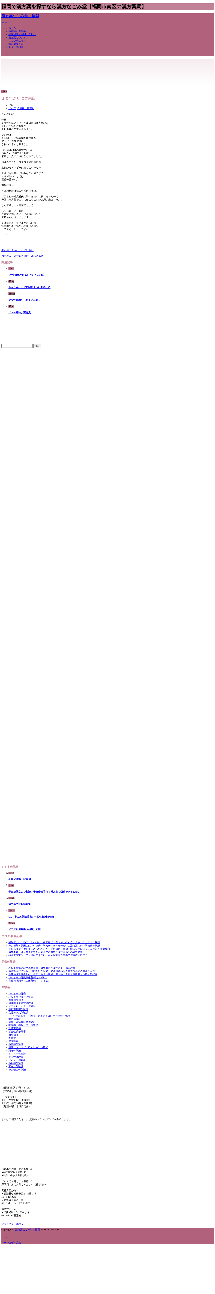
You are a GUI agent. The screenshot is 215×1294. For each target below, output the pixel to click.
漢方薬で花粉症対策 (19, 904)
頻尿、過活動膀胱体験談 (22, 1022)
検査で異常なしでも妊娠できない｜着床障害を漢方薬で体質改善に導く (48, 955)
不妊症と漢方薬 (17, 31)
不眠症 (12, 1038)
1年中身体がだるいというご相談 (26, 275)
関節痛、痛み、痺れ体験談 (23, 1025)
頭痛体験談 (14, 1050)
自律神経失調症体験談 (20, 1003)
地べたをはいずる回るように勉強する (29, 287)
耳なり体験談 (15, 1066)
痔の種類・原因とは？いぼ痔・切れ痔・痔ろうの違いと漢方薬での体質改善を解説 (54, 945)
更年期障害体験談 (18, 1009)
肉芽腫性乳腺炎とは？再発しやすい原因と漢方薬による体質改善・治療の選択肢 (52, 974)
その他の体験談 (17, 1069)
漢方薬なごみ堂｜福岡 (20, 16)
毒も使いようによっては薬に (17, 250)
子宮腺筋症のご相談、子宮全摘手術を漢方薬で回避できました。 (44, 891)
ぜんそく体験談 (17, 1060)
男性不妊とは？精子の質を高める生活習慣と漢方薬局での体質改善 (45, 952)
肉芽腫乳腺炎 (15, 1000)
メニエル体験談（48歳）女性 (24, 929)
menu (4, 22)
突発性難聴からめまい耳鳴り (24, 300)
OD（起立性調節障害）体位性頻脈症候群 (31, 916)
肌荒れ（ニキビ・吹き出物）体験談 (28, 1047)
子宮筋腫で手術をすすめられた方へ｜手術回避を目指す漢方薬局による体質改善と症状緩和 (59, 949)
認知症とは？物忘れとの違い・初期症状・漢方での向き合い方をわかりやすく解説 (54, 942)
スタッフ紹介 (15, 47)
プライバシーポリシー (13, 1224)
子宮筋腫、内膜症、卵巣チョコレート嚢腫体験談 (43, 1015)
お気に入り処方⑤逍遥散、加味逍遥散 (22, 256)
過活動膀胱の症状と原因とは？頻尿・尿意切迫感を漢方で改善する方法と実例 (51, 971)
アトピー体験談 (17, 1053)
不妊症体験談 (15, 1044)
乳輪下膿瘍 (14, 1028)
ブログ (12, 108)
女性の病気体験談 (18, 1012)
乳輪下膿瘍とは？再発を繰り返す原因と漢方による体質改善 (41, 968)
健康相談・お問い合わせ (22, 34)
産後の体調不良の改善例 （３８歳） (29, 980)
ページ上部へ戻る (11, 1242)
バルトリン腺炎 (17, 993)
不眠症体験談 (15, 1063)
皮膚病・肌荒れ (25, 108)
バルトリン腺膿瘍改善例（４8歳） (27, 977)
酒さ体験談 (14, 1019)
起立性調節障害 (17, 1031)
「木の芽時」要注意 (19, 312)
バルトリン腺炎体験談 (20, 996)
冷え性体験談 (15, 1057)
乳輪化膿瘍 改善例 (19, 879)
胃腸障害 (13, 1041)
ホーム (12, 28)
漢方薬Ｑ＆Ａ (15, 44)
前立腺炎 (13, 1034)
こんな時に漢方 (17, 40)
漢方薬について (17, 37)
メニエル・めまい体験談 (22, 1006)
